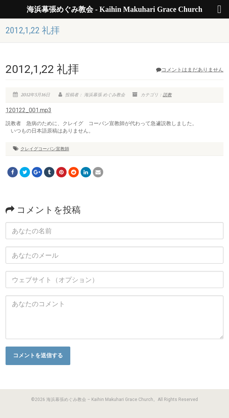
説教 (167, 95)
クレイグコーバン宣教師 (44, 148)
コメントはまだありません (189, 70)
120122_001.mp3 (28, 110)
